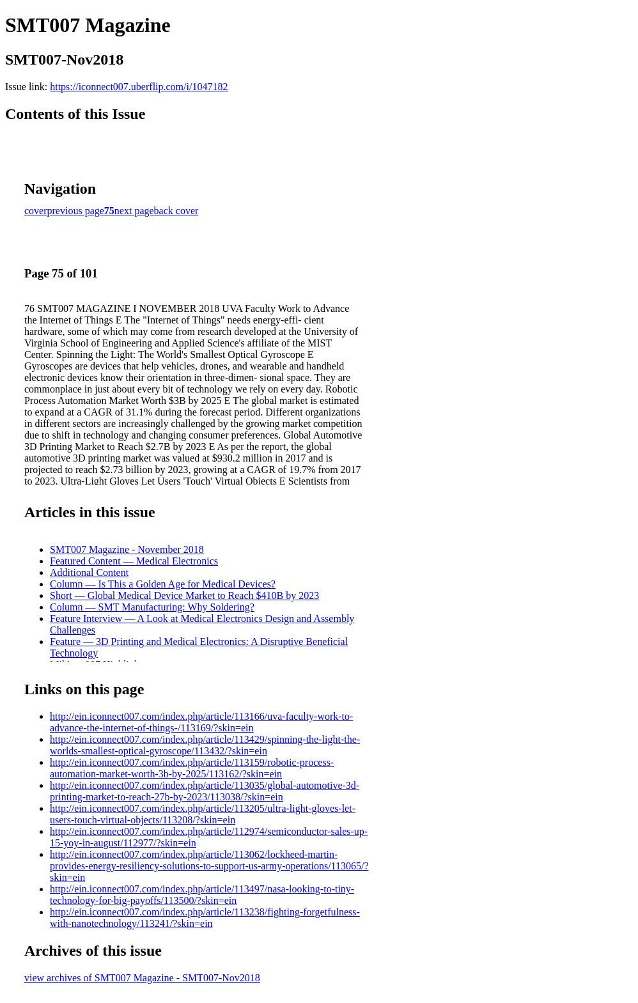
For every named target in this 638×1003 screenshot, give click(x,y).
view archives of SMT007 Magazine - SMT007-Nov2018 (142, 977)
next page (134, 210)
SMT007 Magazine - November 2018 (127, 549)
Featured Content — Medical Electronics (134, 561)
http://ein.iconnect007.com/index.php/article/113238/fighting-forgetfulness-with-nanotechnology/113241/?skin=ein (205, 917)
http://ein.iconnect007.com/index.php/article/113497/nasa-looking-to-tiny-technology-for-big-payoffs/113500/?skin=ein (202, 894)
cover (35, 210)
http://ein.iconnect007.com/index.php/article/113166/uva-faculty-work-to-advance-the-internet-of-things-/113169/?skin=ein (201, 722)
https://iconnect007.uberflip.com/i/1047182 (139, 86)
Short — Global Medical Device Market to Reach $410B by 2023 (184, 595)
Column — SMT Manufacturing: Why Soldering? (152, 607)
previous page (75, 210)
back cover (176, 210)
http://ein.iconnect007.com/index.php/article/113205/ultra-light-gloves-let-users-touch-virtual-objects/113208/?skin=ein (202, 814)
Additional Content (89, 572)
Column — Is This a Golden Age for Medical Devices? (163, 584)
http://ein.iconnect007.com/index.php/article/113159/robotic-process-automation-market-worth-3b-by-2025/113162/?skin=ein (192, 768)
